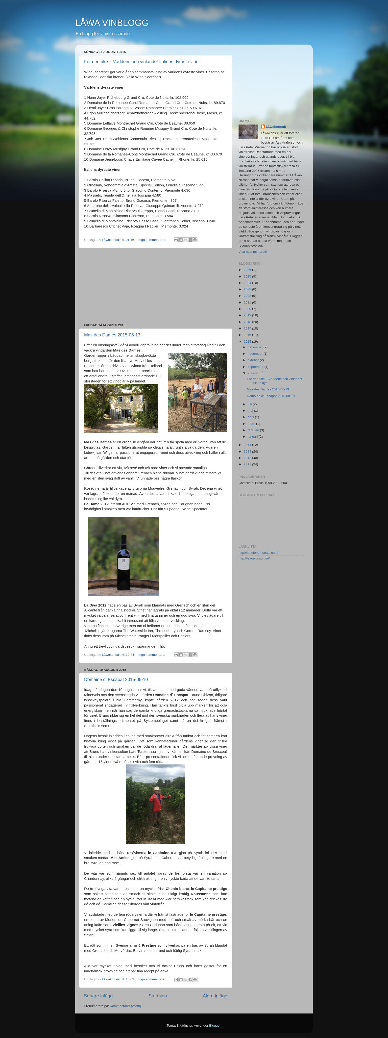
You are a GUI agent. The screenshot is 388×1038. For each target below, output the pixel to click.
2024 (248, 283)
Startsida (157, 995)
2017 (248, 328)
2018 (248, 322)
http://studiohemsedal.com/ (258, 553)
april (251, 417)
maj (251, 410)
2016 (248, 335)
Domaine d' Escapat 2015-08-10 (116, 679)
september (256, 367)
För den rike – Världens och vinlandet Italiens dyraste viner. (142, 61)
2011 (248, 464)
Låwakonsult (276, 126)
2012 (248, 458)
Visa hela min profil (253, 251)
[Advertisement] (156, 286)
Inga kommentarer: (152, 240)
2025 (248, 276)
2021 (248, 302)
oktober (254, 360)
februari (254, 430)
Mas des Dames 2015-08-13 (112, 334)
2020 (248, 309)
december (256, 347)
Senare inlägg (98, 995)
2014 (248, 445)
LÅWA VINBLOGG (112, 23)
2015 (248, 341)
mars (252, 424)
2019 (248, 315)
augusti (253, 373)
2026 (248, 270)
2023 (248, 289)
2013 (248, 451)
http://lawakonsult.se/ (254, 558)
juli (250, 404)
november (256, 353)
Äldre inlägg (215, 995)
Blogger (214, 1025)
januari (253, 436)
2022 (248, 296)
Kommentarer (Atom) (125, 1006)
